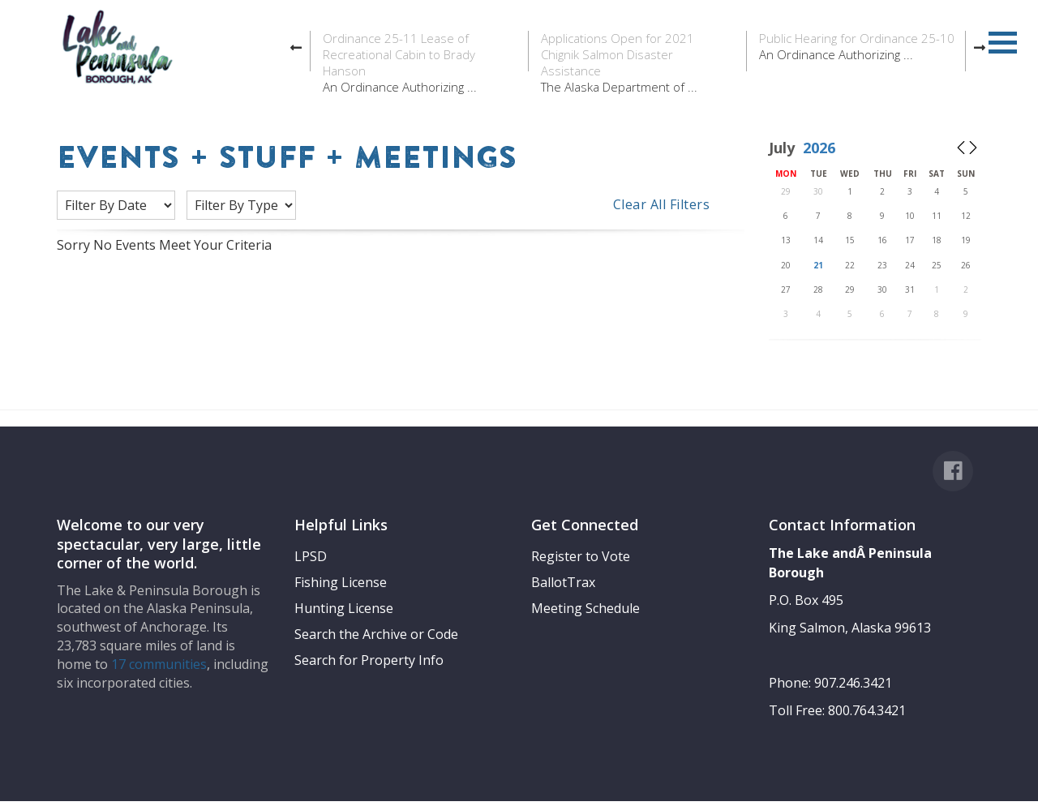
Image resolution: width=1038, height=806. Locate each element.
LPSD (310, 556)
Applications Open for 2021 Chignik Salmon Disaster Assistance (617, 54)
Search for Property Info (369, 660)
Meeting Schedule (585, 608)
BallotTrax (563, 582)
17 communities (159, 664)
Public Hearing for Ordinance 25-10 (856, 38)
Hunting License (343, 608)
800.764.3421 (867, 710)
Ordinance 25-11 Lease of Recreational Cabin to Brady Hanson (399, 54)
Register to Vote (580, 556)
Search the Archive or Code (376, 634)
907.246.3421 (853, 683)
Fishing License (340, 582)
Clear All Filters (661, 204)
